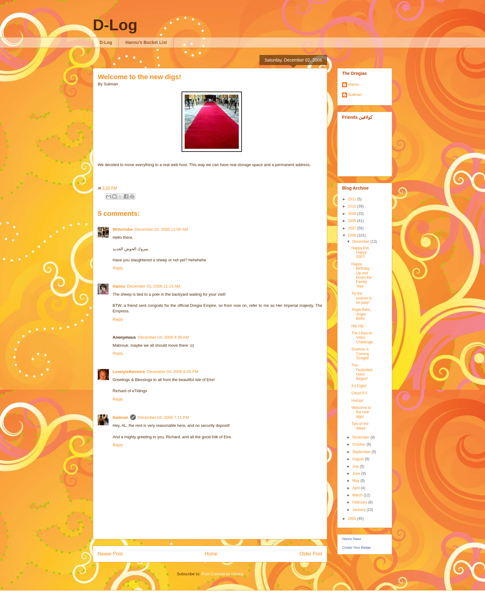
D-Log (115, 25)
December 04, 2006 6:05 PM (172, 371)
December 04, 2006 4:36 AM (163, 337)
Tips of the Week (360, 426)
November (361, 437)
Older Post (310, 553)
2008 (352, 221)
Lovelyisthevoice (129, 371)
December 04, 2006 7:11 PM (163, 417)
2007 (352, 228)
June (356, 473)
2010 (352, 206)
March (358, 495)
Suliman (120, 417)
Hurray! (357, 400)
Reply (118, 268)
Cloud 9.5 (359, 393)
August (358, 459)
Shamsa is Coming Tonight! (360, 353)
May (356, 480)
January (359, 510)
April (356, 488)
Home (211, 553)
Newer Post (110, 553)
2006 (352, 235)
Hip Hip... (359, 326)
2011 (352, 199)
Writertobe (123, 229)
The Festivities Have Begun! (361, 372)
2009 (352, 214)
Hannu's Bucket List (146, 42)
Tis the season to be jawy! (361, 298)
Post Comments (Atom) (222, 574)
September (361, 452)
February (360, 502)
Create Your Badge (356, 547)
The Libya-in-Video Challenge (362, 337)
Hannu (119, 286)
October (359, 444)
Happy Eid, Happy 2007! (360, 252)
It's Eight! (359, 386)
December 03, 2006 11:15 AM (153, 286)
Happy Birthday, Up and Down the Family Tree (361, 275)
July (356, 466)
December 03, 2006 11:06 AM (161, 229)
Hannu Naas (351, 539)
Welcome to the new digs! (139, 77)
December (361, 241)
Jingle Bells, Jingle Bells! (361, 314)
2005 (352, 519)
